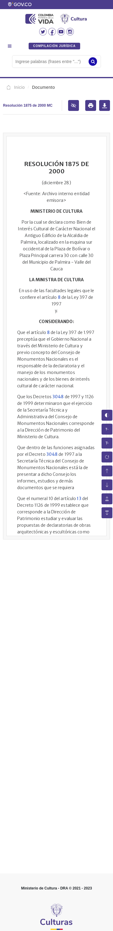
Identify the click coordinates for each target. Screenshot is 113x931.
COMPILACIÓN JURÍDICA (54, 46)
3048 (58, 396)
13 (79, 498)
